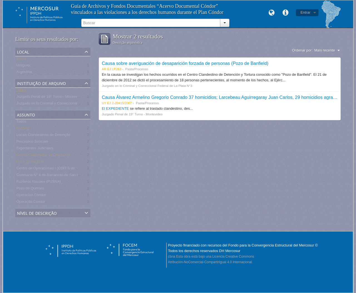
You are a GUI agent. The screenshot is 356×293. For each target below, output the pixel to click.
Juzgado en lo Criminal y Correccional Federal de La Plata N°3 (66, 104)
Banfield (22, 129)
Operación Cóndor (31, 196)
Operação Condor (30, 203)
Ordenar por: (302, 50)
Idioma (272, 13)
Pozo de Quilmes (30, 189)
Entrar (305, 12)
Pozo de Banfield (30, 162)
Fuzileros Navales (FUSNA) (38, 182)
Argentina (24, 73)
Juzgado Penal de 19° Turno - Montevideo (50, 98)
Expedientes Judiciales (34, 149)
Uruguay (23, 66)
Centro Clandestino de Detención (43, 156)
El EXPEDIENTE (115, 108)
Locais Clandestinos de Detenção (43, 136)
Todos (21, 59)
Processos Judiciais (32, 142)
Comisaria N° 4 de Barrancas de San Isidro (51, 176)
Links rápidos (286, 13)
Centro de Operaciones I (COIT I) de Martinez (53, 169)
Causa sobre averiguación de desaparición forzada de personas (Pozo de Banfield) (185, 63)
